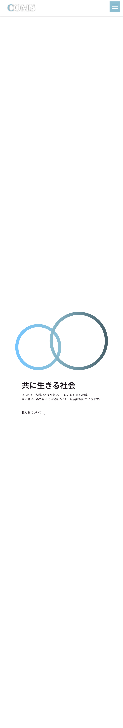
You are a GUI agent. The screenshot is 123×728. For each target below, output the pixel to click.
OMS (21, 8)
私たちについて (32, 412)
